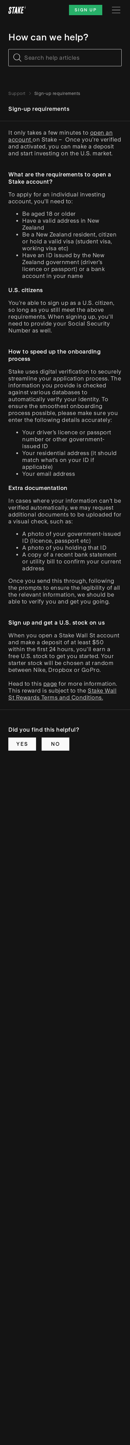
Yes (22, 744)
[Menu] (116, 10)
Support (17, 93)
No (55, 744)
